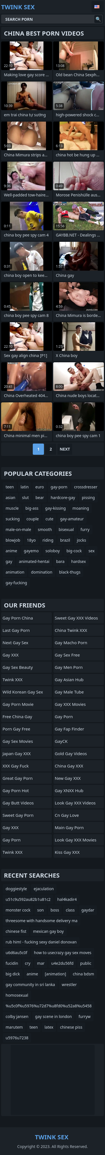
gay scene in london (53, 1016)
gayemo (31, 550)
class (70, 910)
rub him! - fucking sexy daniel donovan (41, 942)
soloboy (52, 550)
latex (49, 1027)
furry (85, 529)
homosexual (17, 995)
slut (25, 497)
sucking (13, 518)
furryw (84, 1016)
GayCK (61, 741)
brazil (65, 540)
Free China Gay (17, 716)
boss (55, 910)
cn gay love (67, 815)
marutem (14, 1027)
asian (10, 497)
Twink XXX (12, 679)
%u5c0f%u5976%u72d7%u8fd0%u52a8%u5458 (49, 1005)
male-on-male (18, 529)
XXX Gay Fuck (16, 766)
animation (15, 572)
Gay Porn (12, 840)
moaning (81, 508)
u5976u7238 (17, 1037)
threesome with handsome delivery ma (42, 920)
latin (25, 487)
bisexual (66, 529)
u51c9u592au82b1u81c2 (28, 899)
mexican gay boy (48, 931)
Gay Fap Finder (69, 729)
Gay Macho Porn (71, 642)
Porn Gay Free (16, 729)
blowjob (13, 540)
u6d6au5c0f (16, 952)
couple (32, 518)
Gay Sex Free (67, 655)
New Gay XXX (68, 778)
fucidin (12, 963)
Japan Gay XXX (17, 753)
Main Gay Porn (69, 827)
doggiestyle (16, 888)
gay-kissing (55, 508)
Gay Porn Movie (18, 704)
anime (11, 550)
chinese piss (71, 1027)
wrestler (69, 984)
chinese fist (16, 931)
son (40, 910)
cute (49, 518)
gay (9, 561)
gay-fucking (16, 582)
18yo (31, 540)
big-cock (74, 550)
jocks (81, 540)
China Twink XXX (71, 630)
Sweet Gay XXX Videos (76, 618)
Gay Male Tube (69, 692)
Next (65, 449)
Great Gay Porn (18, 778)
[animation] (55, 974)
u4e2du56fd (62, 963)
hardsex (78, 561)
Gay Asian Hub (69, 679)
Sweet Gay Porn (18, 815)
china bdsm (83, 974)
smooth (45, 529)
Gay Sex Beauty (18, 667)
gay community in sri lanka (30, 984)
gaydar (87, 910)
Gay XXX (10, 655)
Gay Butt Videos (18, 803)
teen (10, 487)
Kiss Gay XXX (67, 852)
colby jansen (17, 1016)
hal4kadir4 (67, 899)
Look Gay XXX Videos (75, 803)
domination (41, 572)
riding (48, 540)
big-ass (32, 508)
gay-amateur (72, 518)
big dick (13, 974)
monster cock (18, 910)
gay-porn (59, 487)
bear (40, 497)
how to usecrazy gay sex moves (62, 952)
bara (60, 561)
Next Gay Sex (15, 642)
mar (41, 963)
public (85, 963)
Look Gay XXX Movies (76, 840)
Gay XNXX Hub (69, 790)
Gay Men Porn (69, 667)
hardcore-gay (63, 497)
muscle (12, 508)
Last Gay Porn (16, 630)
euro (39, 487)
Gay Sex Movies (18, 741)
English (98, 6)
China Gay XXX (69, 766)
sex (91, 550)
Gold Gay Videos (71, 753)
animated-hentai (34, 561)
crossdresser (85, 487)
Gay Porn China (18, 618)
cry (28, 963)
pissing (88, 497)
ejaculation (44, 888)
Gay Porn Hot (16, 790)
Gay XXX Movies (70, 704)
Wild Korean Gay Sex (23, 692)
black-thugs (69, 572)
